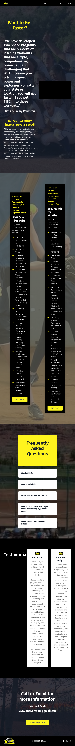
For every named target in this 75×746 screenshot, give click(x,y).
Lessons (44, 3)
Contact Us (60, 3)
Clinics (51, 3)
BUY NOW (20, 399)
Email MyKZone (37, 722)
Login (69, 3)
